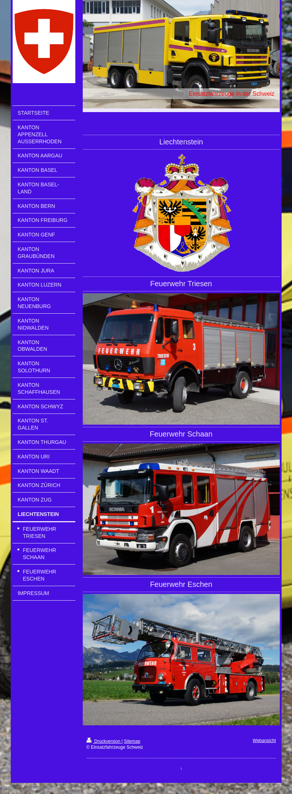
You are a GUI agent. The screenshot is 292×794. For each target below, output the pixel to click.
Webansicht (264, 740)
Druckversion (104, 741)
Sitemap (132, 741)
